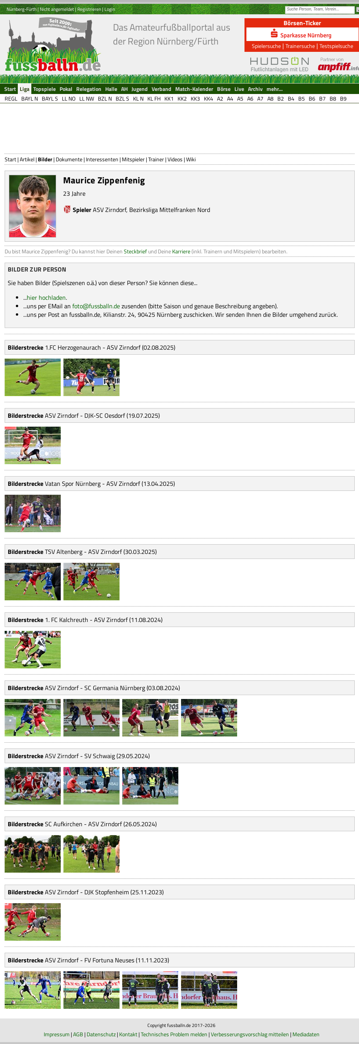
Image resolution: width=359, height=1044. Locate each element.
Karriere (181, 251)
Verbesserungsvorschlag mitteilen (250, 1034)
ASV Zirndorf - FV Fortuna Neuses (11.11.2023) (107, 960)
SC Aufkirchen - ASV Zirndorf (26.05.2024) (101, 824)
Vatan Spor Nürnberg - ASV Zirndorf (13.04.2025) (110, 483)
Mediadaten (306, 1034)
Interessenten (102, 159)
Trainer (156, 159)
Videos (175, 159)
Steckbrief (135, 251)
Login (109, 9)
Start (10, 159)
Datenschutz (101, 1034)
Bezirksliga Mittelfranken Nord (169, 209)
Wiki (191, 159)
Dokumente (69, 159)
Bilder (45, 159)
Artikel (27, 159)
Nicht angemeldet (57, 9)
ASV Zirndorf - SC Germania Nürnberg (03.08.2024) (112, 687)
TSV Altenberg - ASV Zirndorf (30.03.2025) (101, 551)
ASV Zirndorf (109, 209)
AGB (78, 1034)
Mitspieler (133, 159)
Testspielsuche (336, 46)
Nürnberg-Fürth (21, 9)
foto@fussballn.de (96, 306)
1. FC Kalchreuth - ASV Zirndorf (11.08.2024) (103, 619)
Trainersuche (300, 46)
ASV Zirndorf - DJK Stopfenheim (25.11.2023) (104, 892)
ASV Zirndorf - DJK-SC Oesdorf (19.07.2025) (102, 415)
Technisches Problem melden (174, 1034)
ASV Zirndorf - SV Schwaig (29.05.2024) (97, 755)
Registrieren (89, 9)
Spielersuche (266, 46)
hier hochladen (46, 297)
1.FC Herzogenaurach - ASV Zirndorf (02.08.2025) (110, 347)
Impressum (57, 1034)
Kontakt (128, 1034)
